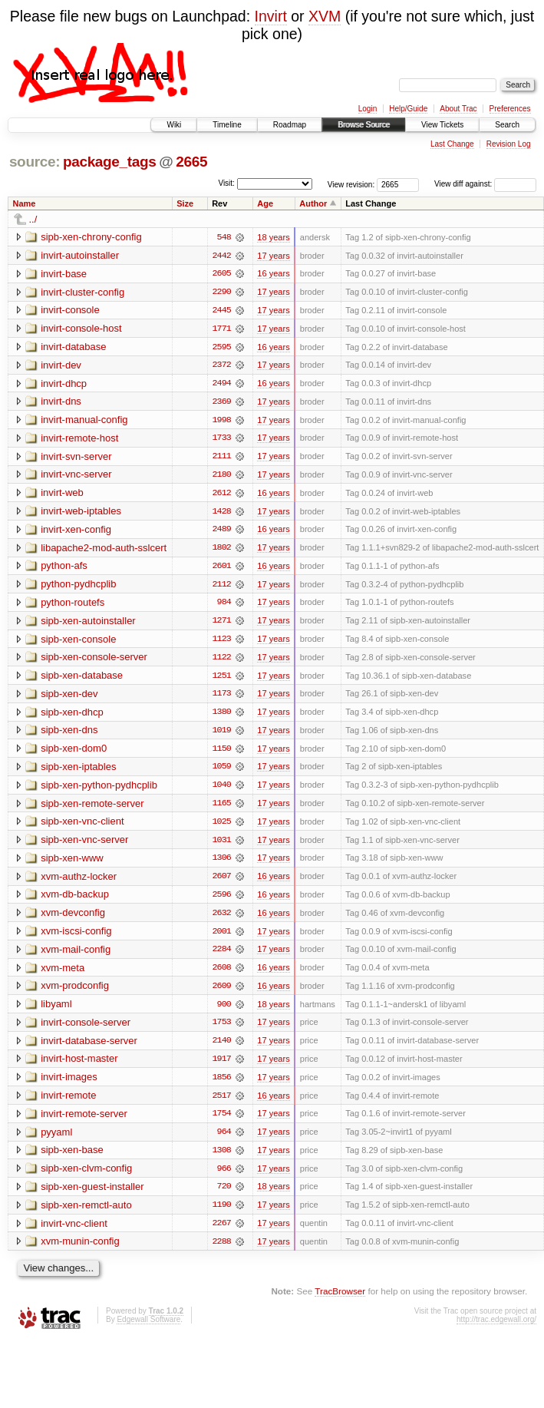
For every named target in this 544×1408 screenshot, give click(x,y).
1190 (222, 1214)
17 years (273, 255)
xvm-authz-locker (79, 881)
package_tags (110, 162)
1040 (222, 790)
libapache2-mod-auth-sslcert (103, 550)
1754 (222, 1121)
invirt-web (62, 495)
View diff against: (485, 184)
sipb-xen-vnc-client (82, 826)
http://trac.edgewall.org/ (496, 1328)
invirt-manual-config (84, 421)
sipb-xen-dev (69, 697)
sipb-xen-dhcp (72, 716)
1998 (222, 421)
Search (507, 125)
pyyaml (56, 1139)
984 (224, 606)
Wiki (173, 125)
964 (224, 1140)
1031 (222, 845)
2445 (222, 311)
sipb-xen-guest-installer (92, 1195)
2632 (222, 919)
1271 (222, 624)
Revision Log (508, 144)
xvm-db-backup (75, 900)
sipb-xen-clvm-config (86, 1176)
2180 (222, 477)
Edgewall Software (148, 1328)
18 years (273, 237)
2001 (222, 937)
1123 (222, 642)
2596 (222, 900)
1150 (222, 753)
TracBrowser (340, 1300)
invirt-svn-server (76, 458)
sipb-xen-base (72, 1158)
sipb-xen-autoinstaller (88, 624)
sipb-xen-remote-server (92, 808)
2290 (222, 292)
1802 (222, 550)
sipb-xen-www (72, 863)
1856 (222, 1085)
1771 (222, 329)
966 (224, 1177)
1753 (222, 1029)
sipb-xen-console (78, 642)
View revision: (351, 184)
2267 (222, 1232)
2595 (222, 348)
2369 (222, 403)
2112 (222, 587)
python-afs (64, 568)
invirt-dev (61, 366)
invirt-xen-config (76, 531)
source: (34, 162)
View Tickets (442, 125)
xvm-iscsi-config (76, 937)
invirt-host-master (79, 1066)
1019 (222, 735)
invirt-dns (61, 402)
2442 (222, 256)
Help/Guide (408, 108)
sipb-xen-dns (69, 734)
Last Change (452, 144)
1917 (222, 1066)
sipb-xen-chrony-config (91, 237)
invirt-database (73, 347)
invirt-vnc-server (76, 476)
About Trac (458, 108)
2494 (222, 384)
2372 (222, 366)
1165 (222, 808)
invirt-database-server (89, 1047)
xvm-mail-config (75, 955)
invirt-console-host (81, 329)
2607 (222, 882)
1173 (222, 698)
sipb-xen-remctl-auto (86, 1213)
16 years (273, 274)
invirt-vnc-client (74, 1232)
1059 (222, 771)
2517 (222, 1103)
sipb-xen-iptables (78, 771)
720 (224, 1195)
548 (224, 237)
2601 (222, 569)
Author (313, 203)
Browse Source (364, 125)
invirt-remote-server (84, 1121)
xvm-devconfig (73, 918)
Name (24, 203)
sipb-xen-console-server (94, 660)
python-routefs (72, 605)
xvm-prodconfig (75, 992)
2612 (222, 495)
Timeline (227, 125)
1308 (222, 1158)
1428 (222, 513)
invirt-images (69, 1084)
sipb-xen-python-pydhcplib (99, 789)
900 (224, 1011)
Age (265, 203)
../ (33, 219)
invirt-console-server (85, 1029)
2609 (222, 993)
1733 (222, 440)
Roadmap (289, 125)
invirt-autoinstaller (80, 255)
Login (367, 108)
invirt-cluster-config (82, 292)
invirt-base (64, 273)
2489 (222, 532)
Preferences (510, 108)
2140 (222, 1048)
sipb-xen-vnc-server (84, 845)
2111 (222, 458)
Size (184, 203)
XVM (324, 16)
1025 (222, 827)
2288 (222, 1250)
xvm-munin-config (80, 1250)
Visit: (226, 183)
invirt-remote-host (79, 439)
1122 (222, 661)
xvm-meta (62, 974)
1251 (222, 679)
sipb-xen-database (82, 679)
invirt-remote (68, 1103)
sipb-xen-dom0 (74, 753)
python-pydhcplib (78, 587)
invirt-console (70, 310)
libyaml (56, 1010)
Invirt (271, 16)
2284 (222, 956)
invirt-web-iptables (81, 513)
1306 (222, 864)
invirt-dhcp (64, 384)
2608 (222, 974)
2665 (191, 162)
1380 (222, 716)
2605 (222, 274)
